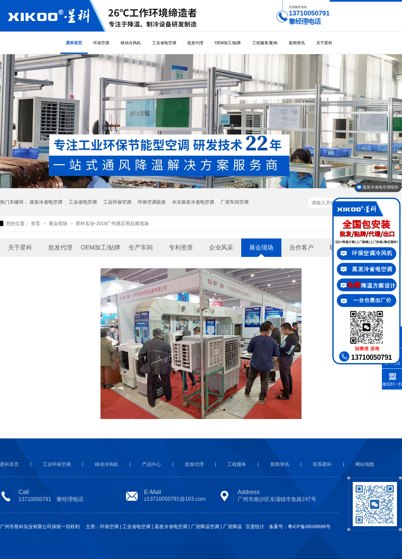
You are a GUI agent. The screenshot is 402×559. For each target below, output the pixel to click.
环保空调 (101, 43)
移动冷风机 (131, 43)
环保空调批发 (152, 202)
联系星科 (322, 464)
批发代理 (195, 43)
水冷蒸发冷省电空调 (193, 202)
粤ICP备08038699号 (309, 526)
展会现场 (59, 223)
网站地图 (364, 464)
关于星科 (324, 43)
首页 (36, 223)
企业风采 (221, 247)
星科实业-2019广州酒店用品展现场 (112, 223)
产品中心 (151, 464)
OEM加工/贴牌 (228, 43)
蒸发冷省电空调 (45, 202)
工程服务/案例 (264, 43)
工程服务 (236, 464)
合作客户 (301, 247)
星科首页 (74, 43)
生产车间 (141, 247)
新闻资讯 (297, 43)
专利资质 (181, 247)
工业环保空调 (117, 202)
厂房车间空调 (234, 202)
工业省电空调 (164, 43)
